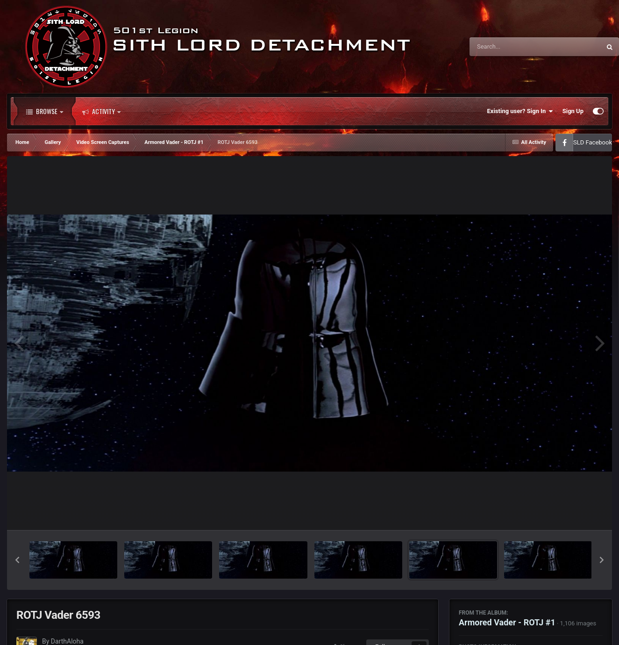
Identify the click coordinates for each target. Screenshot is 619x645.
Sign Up (572, 111)
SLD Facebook (592, 142)
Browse (44, 111)
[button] (17, 560)
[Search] (512, 46)
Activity (101, 111)
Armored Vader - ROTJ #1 (507, 622)
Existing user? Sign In (520, 111)
